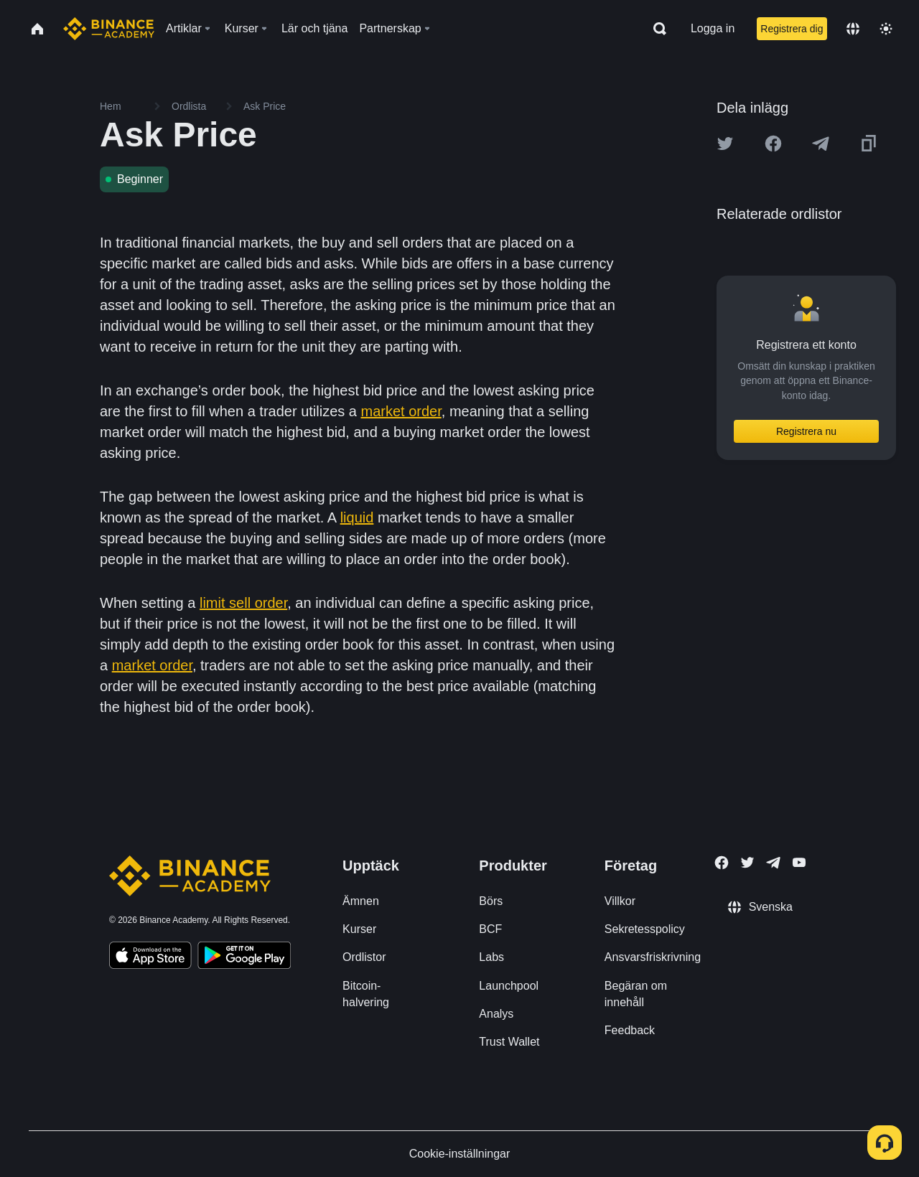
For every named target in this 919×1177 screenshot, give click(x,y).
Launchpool (508, 986)
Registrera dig (791, 28)
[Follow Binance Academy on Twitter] (747, 862)
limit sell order (243, 603)
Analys (496, 1014)
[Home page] (108, 28)
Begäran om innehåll (636, 994)
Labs (491, 957)
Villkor (620, 901)
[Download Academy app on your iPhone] (150, 957)
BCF (490, 929)
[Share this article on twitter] (725, 143)
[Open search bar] (655, 29)
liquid (357, 517)
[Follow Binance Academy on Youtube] (799, 862)
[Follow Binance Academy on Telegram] (773, 862)
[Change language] (853, 29)
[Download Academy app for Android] (244, 957)
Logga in (712, 28)
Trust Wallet (509, 1042)
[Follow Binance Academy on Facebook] (721, 862)
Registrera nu (806, 431)
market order (401, 411)
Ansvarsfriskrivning (653, 957)
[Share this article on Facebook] (773, 143)
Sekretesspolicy (645, 929)
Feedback (630, 1030)
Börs (491, 901)
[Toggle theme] (886, 28)
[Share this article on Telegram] (820, 143)
